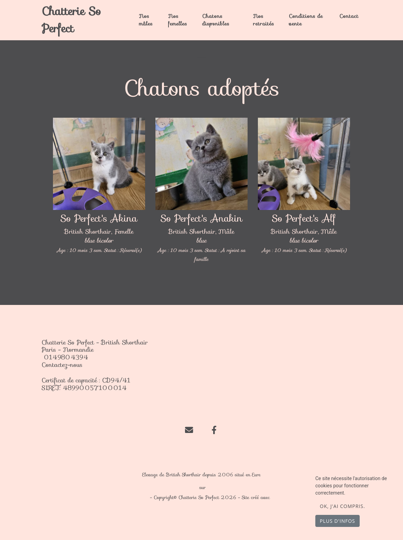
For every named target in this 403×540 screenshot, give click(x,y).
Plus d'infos (337, 521)
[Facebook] (214, 429)
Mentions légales (130, 497)
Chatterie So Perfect (71, 20)
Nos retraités (263, 20)
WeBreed (282, 497)
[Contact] (189, 429)
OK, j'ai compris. (342, 506)
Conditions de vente (306, 20)
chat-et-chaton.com (226, 487)
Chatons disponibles (215, 20)
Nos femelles (177, 20)
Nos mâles (146, 20)
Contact (349, 16)
